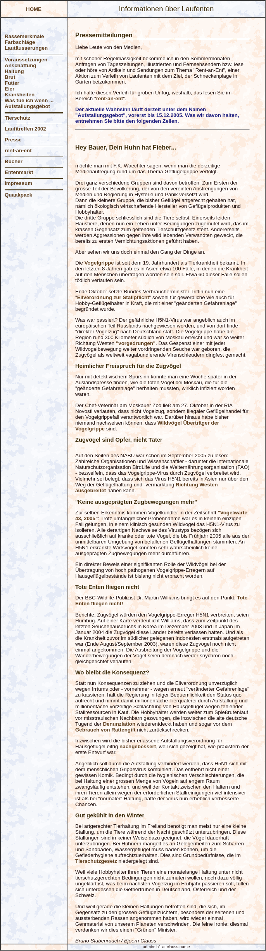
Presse (13, 140)
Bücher (13, 161)
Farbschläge (20, 42)
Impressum (18, 183)
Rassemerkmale (24, 36)
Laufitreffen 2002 (25, 129)
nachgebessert (137, 746)
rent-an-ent (18, 150)
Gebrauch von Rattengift (105, 730)
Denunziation (119, 724)
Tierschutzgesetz (96, 861)
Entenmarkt (19, 172)
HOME (33, 9)
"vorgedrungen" (135, 343)
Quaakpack (18, 195)
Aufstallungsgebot (27, 106)
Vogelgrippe (99, 263)
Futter (12, 83)
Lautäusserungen (26, 48)
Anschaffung (20, 65)
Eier (9, 89)
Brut (10, 77)
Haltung (14, 71)
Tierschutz (17, 118)
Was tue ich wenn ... (29, 100)
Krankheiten (20, 95)
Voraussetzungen (26, 60)
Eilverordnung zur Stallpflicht (113, 297)
